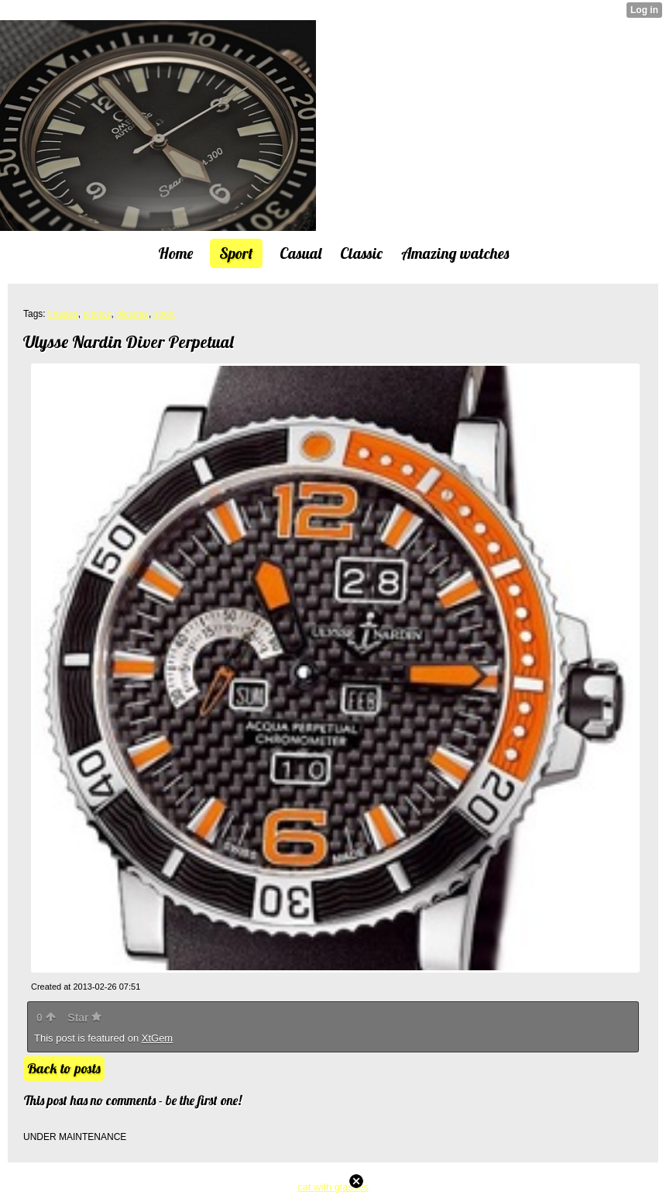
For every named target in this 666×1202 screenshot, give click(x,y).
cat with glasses (333, 1187)
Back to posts (64, 1068)
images (63, 313)
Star (84, 1017)
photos (97, 313)
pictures (132, 313)
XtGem (157, 1038)
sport (164, 313)
